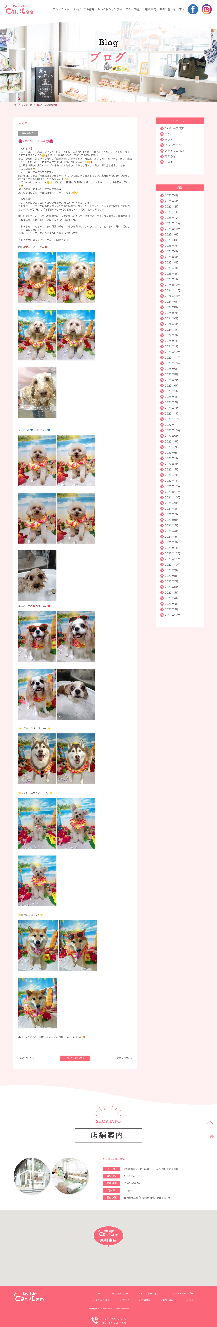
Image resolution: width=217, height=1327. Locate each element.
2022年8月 (172, 441)
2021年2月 (172, 542)
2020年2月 (172, 609)
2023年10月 (172, 363)
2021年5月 (172, 525)
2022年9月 (172, 436)
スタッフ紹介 (133, 9)
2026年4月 (172, 195)
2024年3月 (172, 335)
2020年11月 (172, 559)
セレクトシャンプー (110, 9)
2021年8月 (172, 508)
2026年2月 (172, 206)
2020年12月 (172, 553)
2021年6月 (172, 520)
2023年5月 (172, 391)
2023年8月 (172, 374)
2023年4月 (172, 397)
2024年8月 (172, 307)
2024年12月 (172, 285)
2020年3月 (172, 604)
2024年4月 (172, 329)
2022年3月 (172, 469)
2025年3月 (172, 268)
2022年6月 (172, 453)
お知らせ (170, 156)
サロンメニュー (59, 9)
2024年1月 (172, 346)
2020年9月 (172, 570)
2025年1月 (172, 279)
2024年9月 (172, 301)
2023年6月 (172, 385)
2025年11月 (172, 223)
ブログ (125, 1300)
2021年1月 (172, 548)
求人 (181, 9)
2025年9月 (172, 234)
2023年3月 (172, 402)
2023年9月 (172, 369)
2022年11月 (172, 425)
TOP (15, 104)
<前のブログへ (26, 1058)
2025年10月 (172, 229)
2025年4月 (172, 262)
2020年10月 (172, 564)
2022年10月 (172, 430)
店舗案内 (150, 9)
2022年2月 (172, 475)
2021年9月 (172, 503)
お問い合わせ (167, 9)
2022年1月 (172, 481)
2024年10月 (172, 296)
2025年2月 (172, 274)
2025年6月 (172, 251)
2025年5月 (172, 257)
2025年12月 (172, 218)
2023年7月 (172, 380)
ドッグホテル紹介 (83, 9)
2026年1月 (172, 212)
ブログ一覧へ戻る (75, 1058)
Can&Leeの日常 (174, 128)
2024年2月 (172, 341)
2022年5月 (172, 458)
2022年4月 (172, 464)
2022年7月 (172, 447)
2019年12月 (172, 615)
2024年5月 (172, 324)
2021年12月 (172, 486)
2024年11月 (172, 290)
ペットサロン (173, 145)
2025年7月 (172, 246)
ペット (169, 139)
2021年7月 (172, 514)
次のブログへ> (124, 1058)
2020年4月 (172, 598)
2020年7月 (172, 581)
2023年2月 (172, 408)
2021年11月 (172, 492)
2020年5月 (172, 592)
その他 (169, 162)
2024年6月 (172, 318)
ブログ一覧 (27, 104)
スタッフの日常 (174, 151)
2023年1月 (172, 413)
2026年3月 (172, 201)
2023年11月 (172, 357)
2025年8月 (172, 240)
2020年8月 (172, 576)
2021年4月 (172, 531)
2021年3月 (172, 536)
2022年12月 (172, 419)
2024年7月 (172, 313)
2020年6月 (172, 587)
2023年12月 (172, 352)
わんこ (169, 134)
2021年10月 (172, 497)
